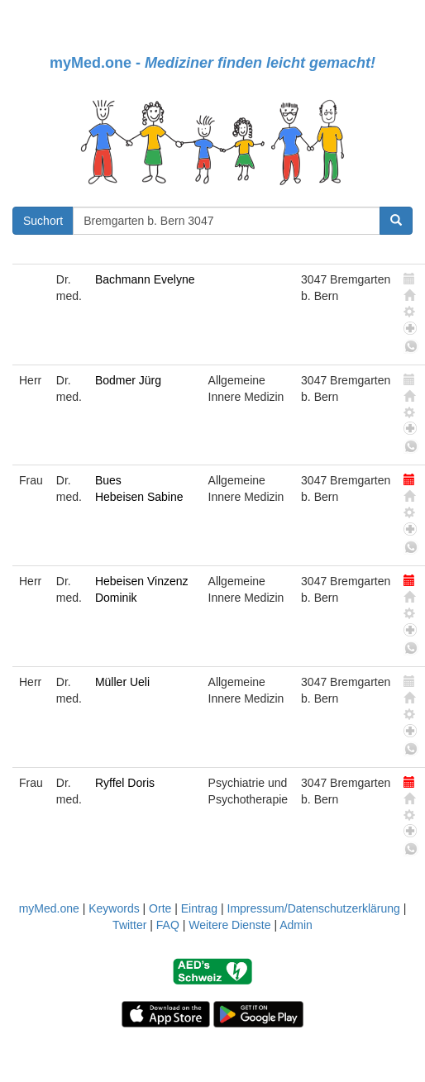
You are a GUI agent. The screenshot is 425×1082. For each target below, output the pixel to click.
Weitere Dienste (229, 925)
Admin (296, 925)
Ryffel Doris (125, 782)
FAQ (167, 925)
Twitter (129, 925)
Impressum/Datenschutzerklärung (313, 908)
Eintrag (199, 908)
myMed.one (49, 908)
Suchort (43, 220)
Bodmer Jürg (128, 380)
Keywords (113, 908)
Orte (160, 908)
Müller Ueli (122, 682)
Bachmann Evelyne (145, 279)
